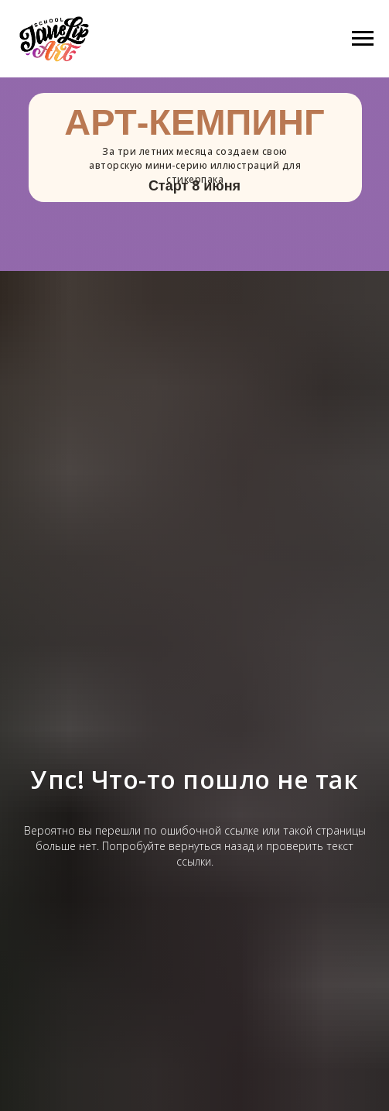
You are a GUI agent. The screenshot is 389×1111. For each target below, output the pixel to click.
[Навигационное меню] (363, 38)
